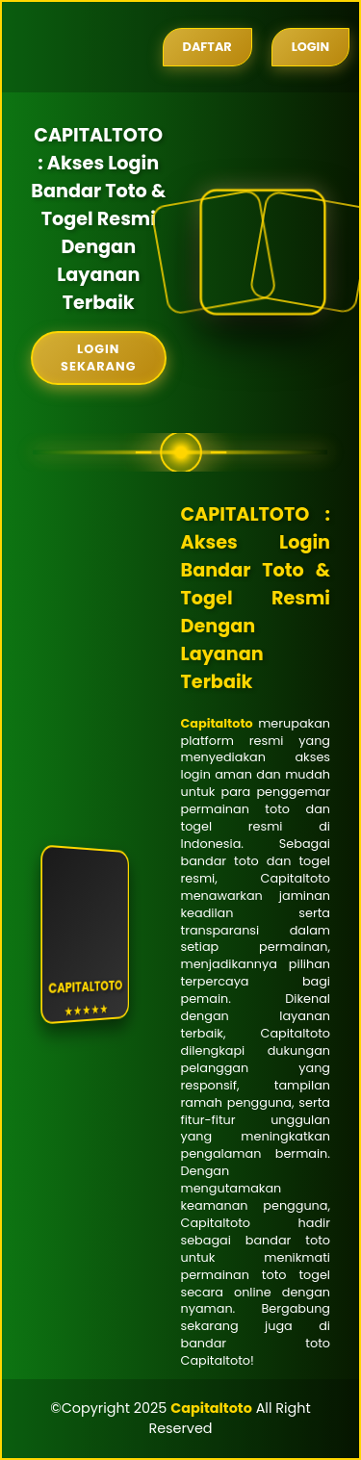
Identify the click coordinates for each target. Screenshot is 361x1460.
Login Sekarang (98, 357)
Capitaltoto (217, 723)
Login (310, 46)
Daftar (207, 46)
